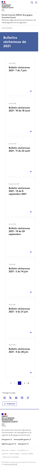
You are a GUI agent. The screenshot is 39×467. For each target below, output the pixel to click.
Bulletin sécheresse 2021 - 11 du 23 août (19, 149)
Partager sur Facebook (4, 398)
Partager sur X (10, 398)
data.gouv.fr (22, 444)
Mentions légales (14, 454)
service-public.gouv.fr (21, 439)
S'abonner (9, 403)
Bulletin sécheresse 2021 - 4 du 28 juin (19, 350)
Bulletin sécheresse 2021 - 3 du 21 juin (19, 310)
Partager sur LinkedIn (16, 398)
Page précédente (14, 383)
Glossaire (13, 450)
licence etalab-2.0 (10, 464)
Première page (10, 383)
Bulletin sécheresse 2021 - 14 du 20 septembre (19, 231)
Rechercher (32, 2)
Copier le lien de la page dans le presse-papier (28, 398)
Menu (36, 2)
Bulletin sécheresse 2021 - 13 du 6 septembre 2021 (19, 191)
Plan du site (5, 450)
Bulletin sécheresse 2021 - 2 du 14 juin (19, 270)
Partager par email (22, 398)
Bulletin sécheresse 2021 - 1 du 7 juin (19, 69)
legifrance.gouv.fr (8, 444)
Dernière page (28, 383)
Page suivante (24, 383)
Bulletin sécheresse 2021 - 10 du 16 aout (19, 109)
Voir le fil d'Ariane (7, 28)
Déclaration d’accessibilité (11, 457)
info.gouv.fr (6, 439)
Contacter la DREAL (27, 454)
